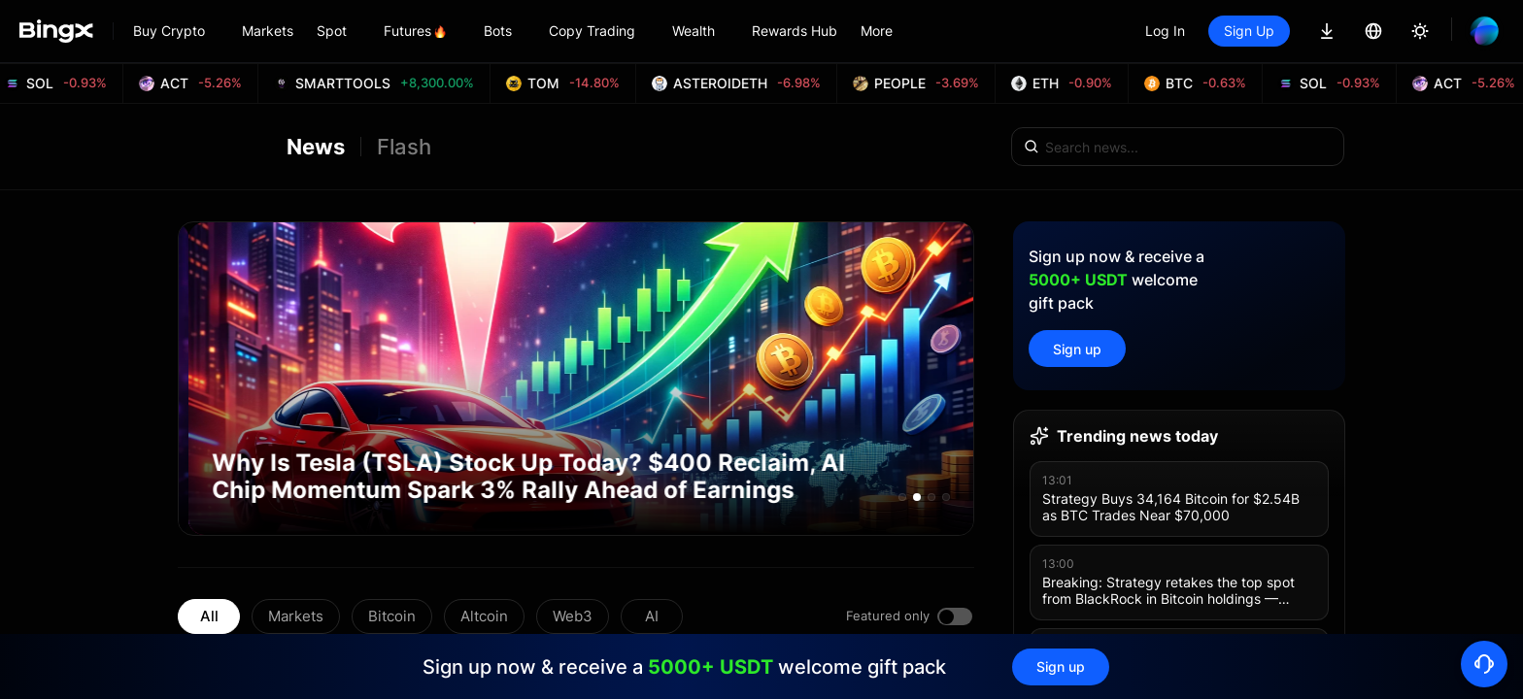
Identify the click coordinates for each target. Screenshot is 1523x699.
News (316, 146)
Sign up (1077, 349)
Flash (404, 146)
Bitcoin (392, 616)
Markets (295, 616)
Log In (1165, 30)
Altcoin (484, 616)
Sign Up (1249, 30)
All (209, 616)
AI (652, 616)
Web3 (572, 616)
